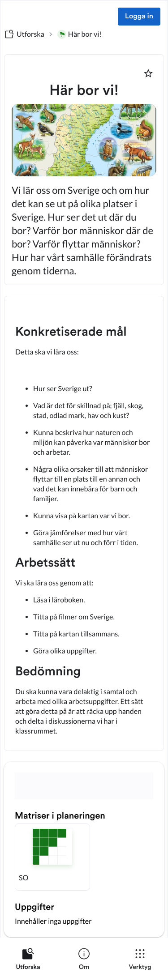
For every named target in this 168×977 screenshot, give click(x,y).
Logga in (139, 16)
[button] (52, 857)
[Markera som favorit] (148, 73)
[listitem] (28, 961)
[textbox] (84, 523)
